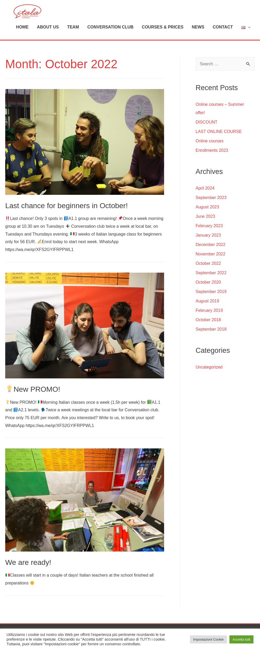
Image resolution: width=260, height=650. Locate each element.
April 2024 (205, 185)
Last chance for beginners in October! (64, 202)
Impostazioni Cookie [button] (208, 639)
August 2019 (207, 298)
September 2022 (211, 269)
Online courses (210, 138)
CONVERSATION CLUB (110, 24)
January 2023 (208, 232)
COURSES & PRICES (162, 24)
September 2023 (211, 194)
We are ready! (27, 559)
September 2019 (211, 288)
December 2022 (211, 241)
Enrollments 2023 (212, 147)
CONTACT (223, 24)
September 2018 (211, 326)
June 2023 (205, 213)
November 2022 (211, 251)
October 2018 (208, 316)
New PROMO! (32, 386)
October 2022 (208, 260)
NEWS (198, 24)
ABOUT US (48, 24)
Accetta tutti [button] (241, 639)
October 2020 (208, 279)
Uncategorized (209, 364)
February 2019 (209, 307)
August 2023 (207, 204)
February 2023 (209, 222)
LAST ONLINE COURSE (219, 128)
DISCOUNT (207, 119)
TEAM (73, 24)
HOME (22, 24)
